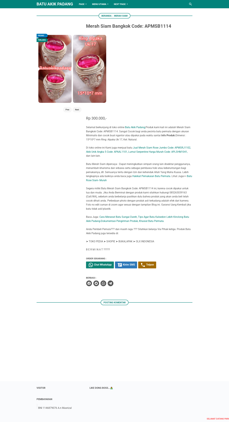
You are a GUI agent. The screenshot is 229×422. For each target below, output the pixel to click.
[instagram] (119, 404)
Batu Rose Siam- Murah (154, 98)
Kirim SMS (136, 183)
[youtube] (110, 404)
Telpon (158, 183)
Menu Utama (99, 4)
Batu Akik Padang (55, 4)
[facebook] (99, 202)
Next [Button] (69, 83)
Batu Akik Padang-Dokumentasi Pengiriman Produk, (135, 139)
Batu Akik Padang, (145, 45)
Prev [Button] (59, 83)
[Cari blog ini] (190, 4)
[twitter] (106, 202)
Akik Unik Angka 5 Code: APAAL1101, (133, 69)
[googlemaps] (139, 404)
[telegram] (120, 202)
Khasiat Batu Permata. (178, 139)
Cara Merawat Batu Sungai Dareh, (128, 135)
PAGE (81, 4)
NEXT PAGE (120, 4)
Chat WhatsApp (110, 183)
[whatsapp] (113, 202)
